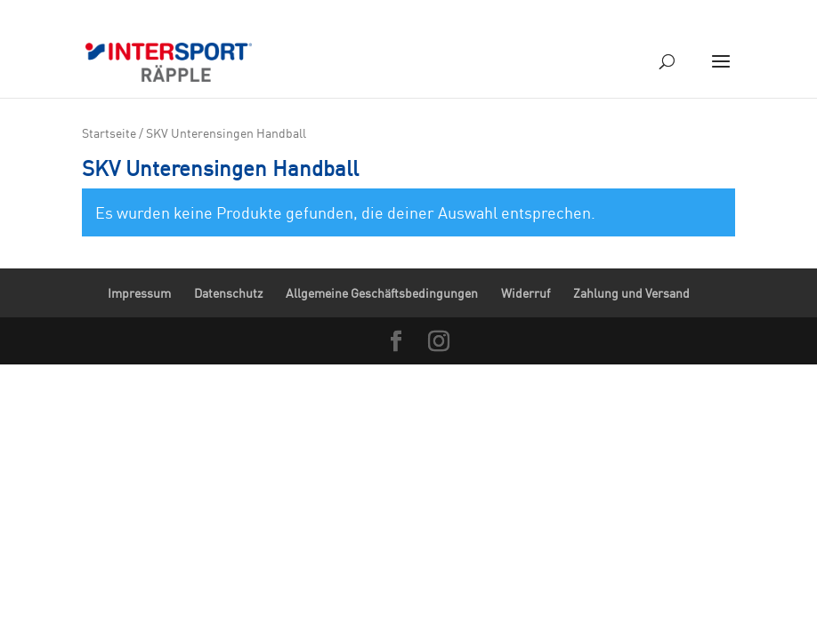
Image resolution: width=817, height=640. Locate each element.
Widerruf (525, 292)
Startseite (109, 132)
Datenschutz (228, 292)
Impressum (139, 292)
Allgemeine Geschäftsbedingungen (382, 292)
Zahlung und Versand (631, 292)
